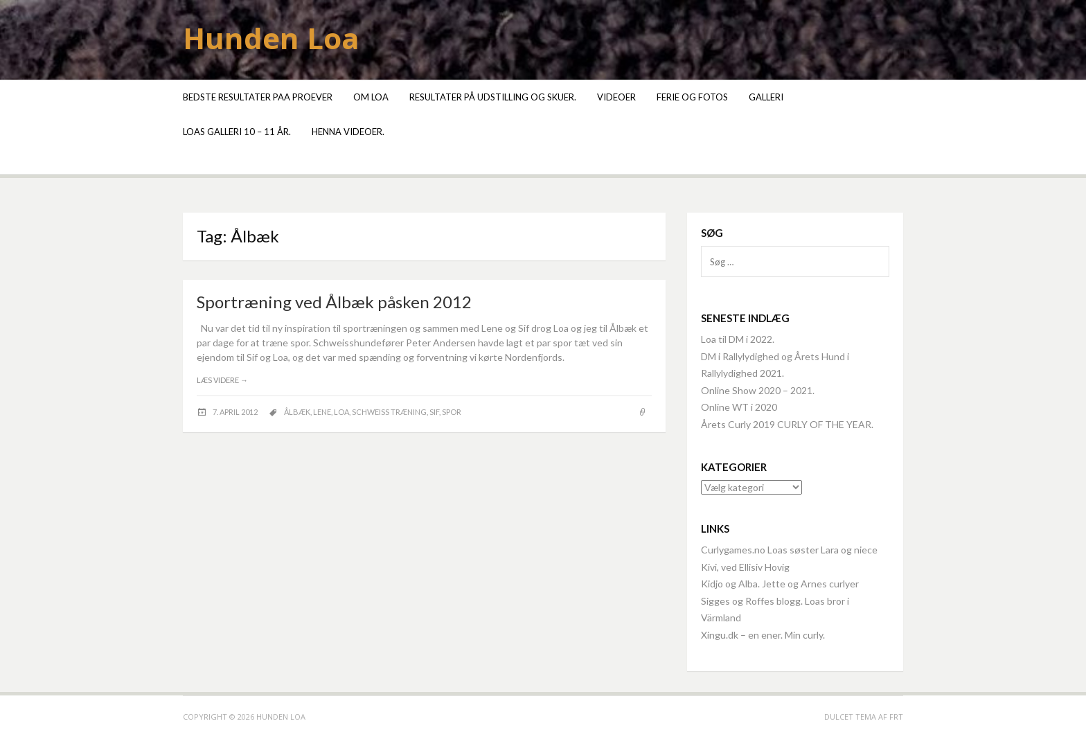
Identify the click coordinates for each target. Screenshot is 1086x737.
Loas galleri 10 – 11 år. (237, 131)
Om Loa (371, 97)
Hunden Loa (271, 37)
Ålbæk (297, 411)
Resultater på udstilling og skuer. (492, 97)
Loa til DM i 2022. (737, 339)
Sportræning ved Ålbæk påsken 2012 (334, 302)
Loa (341, 411)
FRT (896, 716)
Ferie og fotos (692, 97)
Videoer (616, 97)
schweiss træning (389, 411)
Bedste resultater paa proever (257, 97)
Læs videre (222, 379)
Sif (434, 411)
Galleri (766, 97)
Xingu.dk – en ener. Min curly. (763, 635)
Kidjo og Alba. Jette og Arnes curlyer (780, 583)
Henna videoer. (348, 131)
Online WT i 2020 (739, 407)
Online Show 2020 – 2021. (757, 390)
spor (451, 411)
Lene (322, 411)
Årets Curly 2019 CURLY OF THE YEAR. (787, 424)
